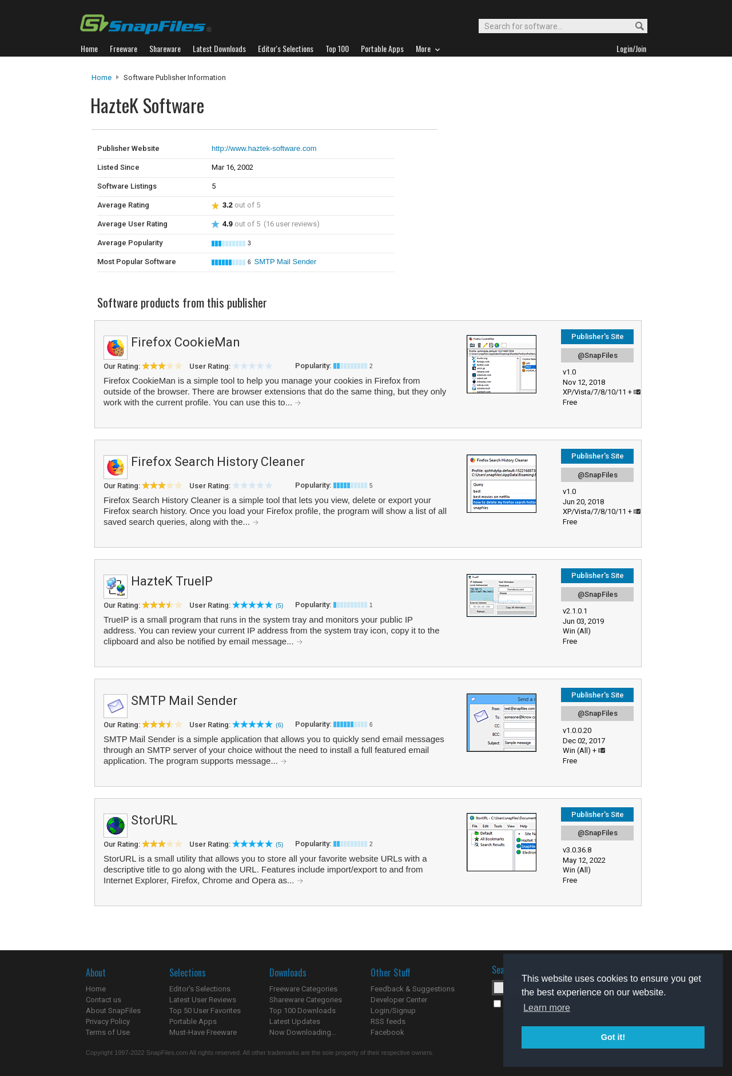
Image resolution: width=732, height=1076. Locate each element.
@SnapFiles (598, 355)
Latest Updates (294, 1021)
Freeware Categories (303, 989)
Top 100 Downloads (302, 1010)
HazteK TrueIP (172, 581)
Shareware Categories (305, 999)
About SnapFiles (113, 1010)
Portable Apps (193, 1021)
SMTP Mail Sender (285, 261)
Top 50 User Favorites (205, 1010)
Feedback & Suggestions (413, 989)
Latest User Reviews (202, 999)
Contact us (103, 999)
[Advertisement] (515, 153)
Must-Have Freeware (203, 1032)
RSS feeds (388, 1021)
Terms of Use (108, 1032)
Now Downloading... (302, 1032)
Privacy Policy (108, 1021)
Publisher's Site (597, 336)
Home (102, 77)
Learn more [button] (546, 1008)
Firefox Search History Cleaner (218, 462)
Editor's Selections (199, 989)
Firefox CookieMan (185, 342)
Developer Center (399, 999)
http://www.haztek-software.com (264, 148)
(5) (279, 605)
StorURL (154, 820)
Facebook (387, 1032)
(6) (279, 725)
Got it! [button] (613, 1037)
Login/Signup (393, 1010)
